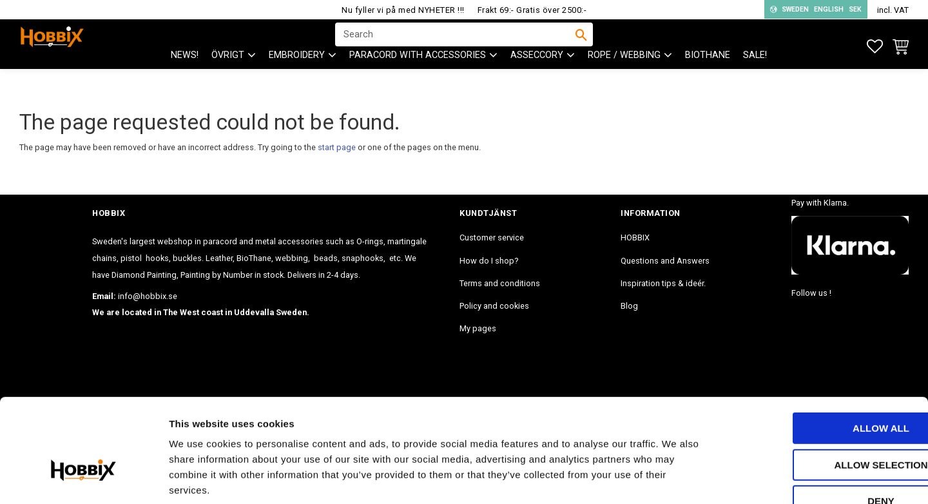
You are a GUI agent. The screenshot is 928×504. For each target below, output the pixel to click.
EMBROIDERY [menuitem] (297, 77)
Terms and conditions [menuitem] (499, 283)
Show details (676, 478)
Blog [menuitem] (629, 306)
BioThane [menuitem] (707, 77)
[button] (875, 47)
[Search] (581, 45)
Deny (820, 422)
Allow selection (820, 386)
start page (337, 147)
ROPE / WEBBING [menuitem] (624, 77)
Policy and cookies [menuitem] (494, 306)
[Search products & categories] (455, 45)
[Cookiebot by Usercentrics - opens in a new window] (83, 479)
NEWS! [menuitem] (184, 77)
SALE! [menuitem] (755, 77)
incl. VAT (893, 10)
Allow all (820, 349)
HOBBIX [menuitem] (635, 237)
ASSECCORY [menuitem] (536, 77)
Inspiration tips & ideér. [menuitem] (663, 283)
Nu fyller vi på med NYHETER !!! (403, 10)
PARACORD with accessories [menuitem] (417, 77)
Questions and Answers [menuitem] (665, 261)
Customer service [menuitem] (491, 237)
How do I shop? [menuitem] (488, 261)
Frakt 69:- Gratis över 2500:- (532, 10)
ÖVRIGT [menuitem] (227, 77)
